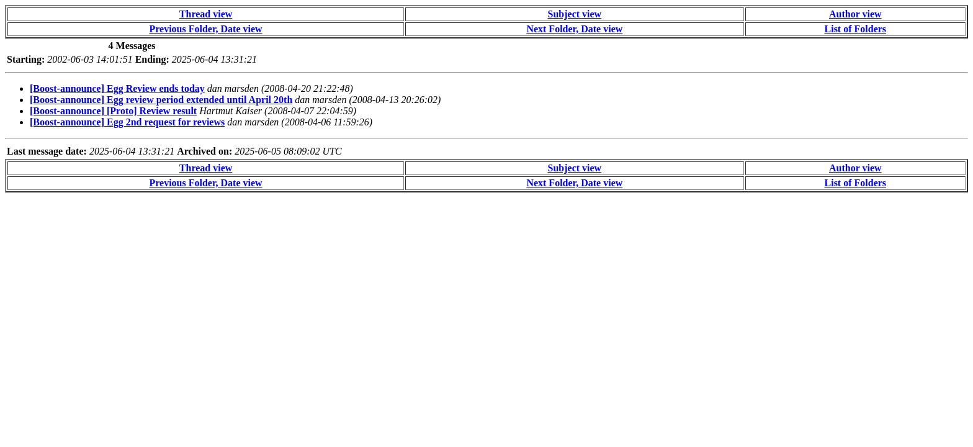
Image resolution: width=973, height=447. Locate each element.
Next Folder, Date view (574, 29)
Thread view (205, 14)
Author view (855, 14)
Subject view (575, 14)
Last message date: (47, 151)
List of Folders (856, 29)
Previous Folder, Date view (205, 29)
